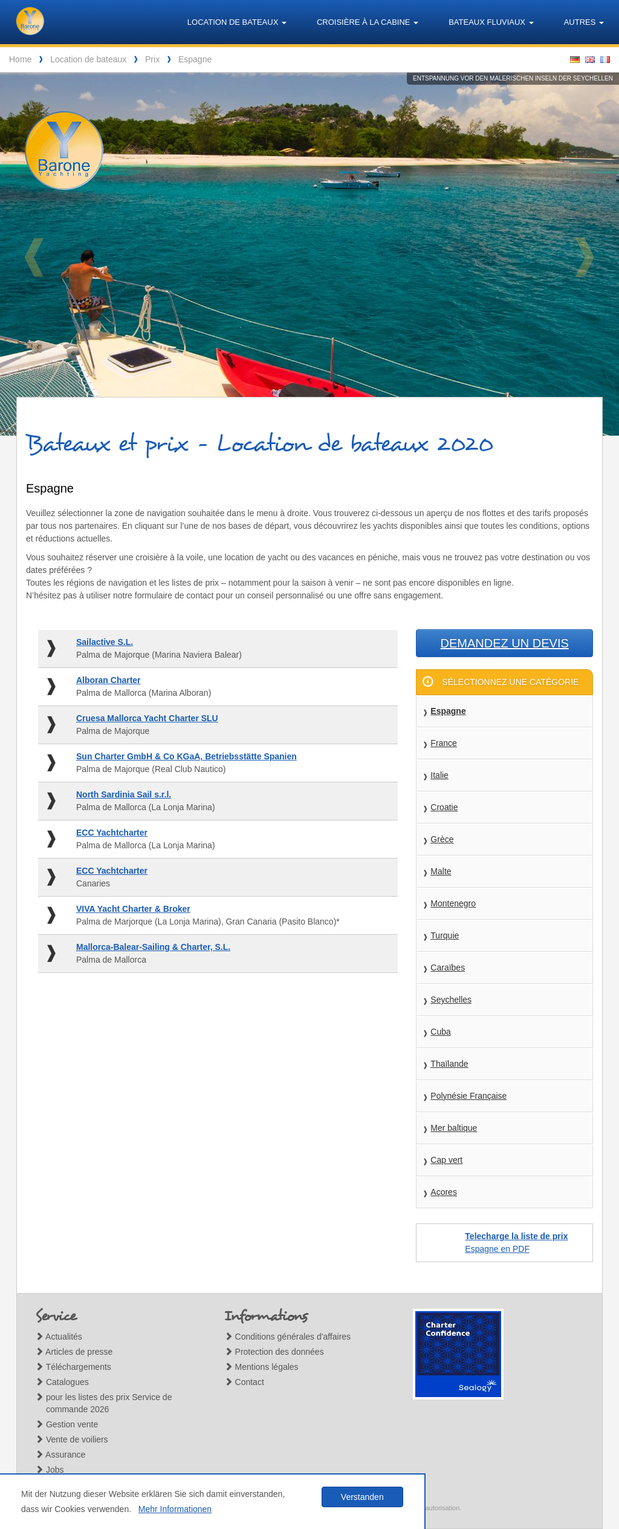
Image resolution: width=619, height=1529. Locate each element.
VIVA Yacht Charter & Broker (133, 909)
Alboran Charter (108, 680)
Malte (440, 871)
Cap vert (446, 1160)
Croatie (444, 807)
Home (20, 59)
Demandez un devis (505, 643)
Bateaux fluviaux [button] (491, 22)
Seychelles (451, 999)
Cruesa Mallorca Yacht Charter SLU (147, 718)
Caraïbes (447, 967)
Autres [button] (584, 22)
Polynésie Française (468, 1096)
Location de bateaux (88, 59)
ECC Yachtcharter (111, 832)
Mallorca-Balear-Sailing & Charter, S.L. (153, 947)
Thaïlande (449, 1064)
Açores (443, 1192)
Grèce (441, 839)
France (443, 743)
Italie (439, 775)
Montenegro (453, 903)
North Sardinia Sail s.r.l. (123, 794)
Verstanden (362, 1497)
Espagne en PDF (516, 1242)
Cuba (440, 1031)
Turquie (444, 935)
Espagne (195, 59)
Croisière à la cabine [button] (367, 22)
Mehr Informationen (175, 1509)
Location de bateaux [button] (237, 22)
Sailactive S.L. (104, 642)
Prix (152, 59)
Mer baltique (453, 1128)
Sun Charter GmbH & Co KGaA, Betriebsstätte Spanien (186, 756)
